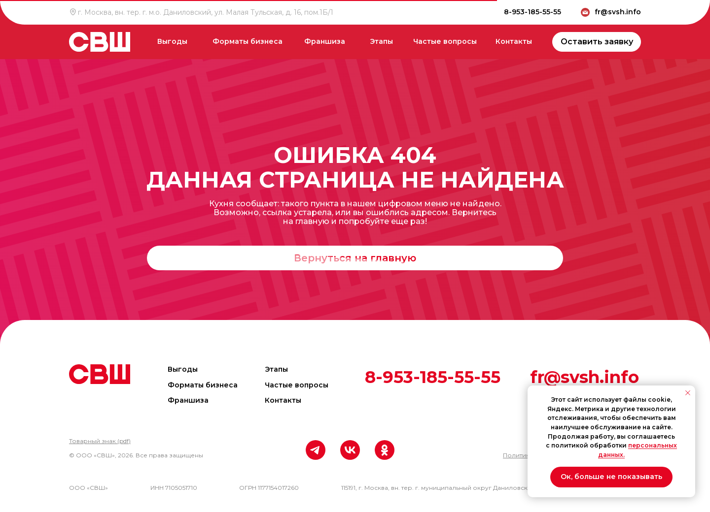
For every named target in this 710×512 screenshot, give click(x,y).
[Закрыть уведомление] (688, 393)
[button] (100, 441)
